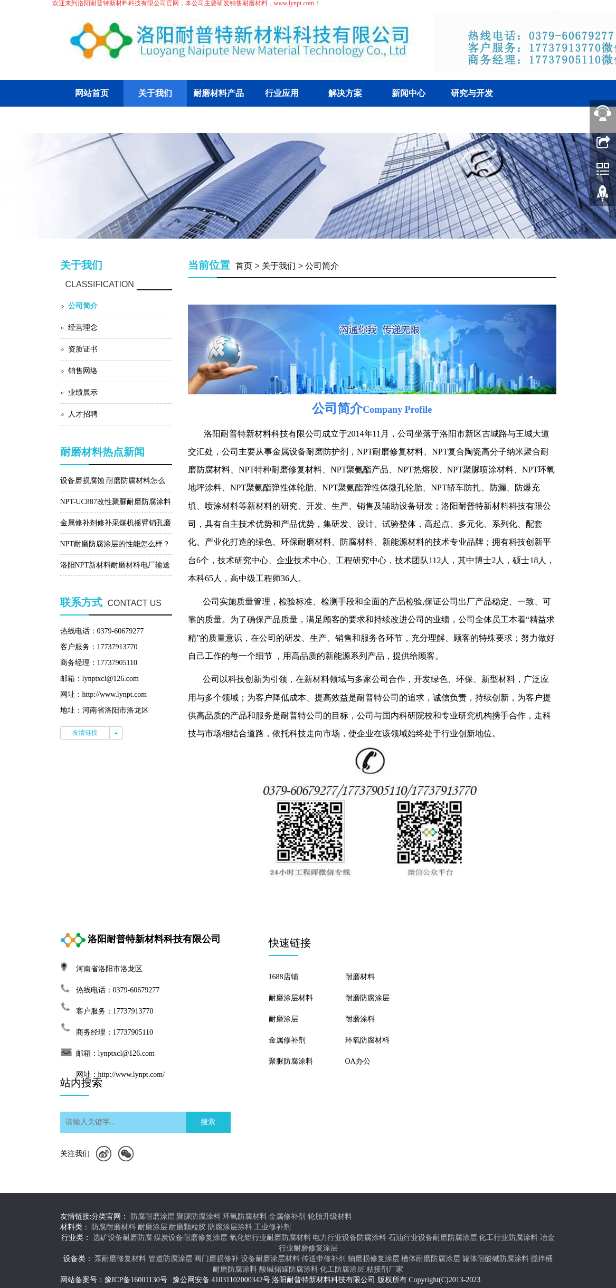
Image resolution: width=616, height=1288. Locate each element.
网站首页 (92, 93)
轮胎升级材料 (330, 1216)
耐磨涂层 (283, 1019)
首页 (243, 265)
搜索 (208, 1122)
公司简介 (322, 265)
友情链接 (85, 732)
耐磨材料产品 (218, 93)
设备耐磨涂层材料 (270, 1259)
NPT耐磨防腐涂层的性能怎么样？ (115, 544)
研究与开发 (472, 93)
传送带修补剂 (323, 1259)
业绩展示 (83, 392)
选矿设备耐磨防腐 (122, 1238)
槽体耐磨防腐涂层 (430, 1259)
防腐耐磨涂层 (152, 1216)
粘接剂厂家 (384, 1269)
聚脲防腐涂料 (291, 1061)
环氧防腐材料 (367, 1040)
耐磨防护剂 (327, 451)
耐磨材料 (360, 977)
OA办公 (358, 1061)
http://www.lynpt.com (114, 694)
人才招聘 (83, 414)
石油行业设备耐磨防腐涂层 (432, 1238)
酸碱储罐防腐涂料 (288, 1269)
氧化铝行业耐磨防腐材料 (270, 1238)
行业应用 (282, 93)
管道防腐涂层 (170, 1259)
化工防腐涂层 (342, 1269)
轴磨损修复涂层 (374, 1259)
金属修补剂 (287, 1040)
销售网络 (83, 371)
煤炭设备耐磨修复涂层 (191, 1238)
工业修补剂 (272, 1227)
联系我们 (155, 119)
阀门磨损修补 (216, 1259)
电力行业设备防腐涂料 (349, 1238)
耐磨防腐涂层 (367, 998)
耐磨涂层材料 (291, 998)
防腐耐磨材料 (113, 1227)
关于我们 (155, 93)
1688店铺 (283, 977)
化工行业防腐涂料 (508, 1238)
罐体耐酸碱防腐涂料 (495, 1259)
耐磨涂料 (360, 1019)
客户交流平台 (92, 119)
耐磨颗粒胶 (187, 1227)
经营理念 (83, 328)
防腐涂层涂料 (230, 1227)
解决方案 (345, 93)
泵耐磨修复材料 (120, 1259)
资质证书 (83, 349)
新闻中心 (408, 93)
